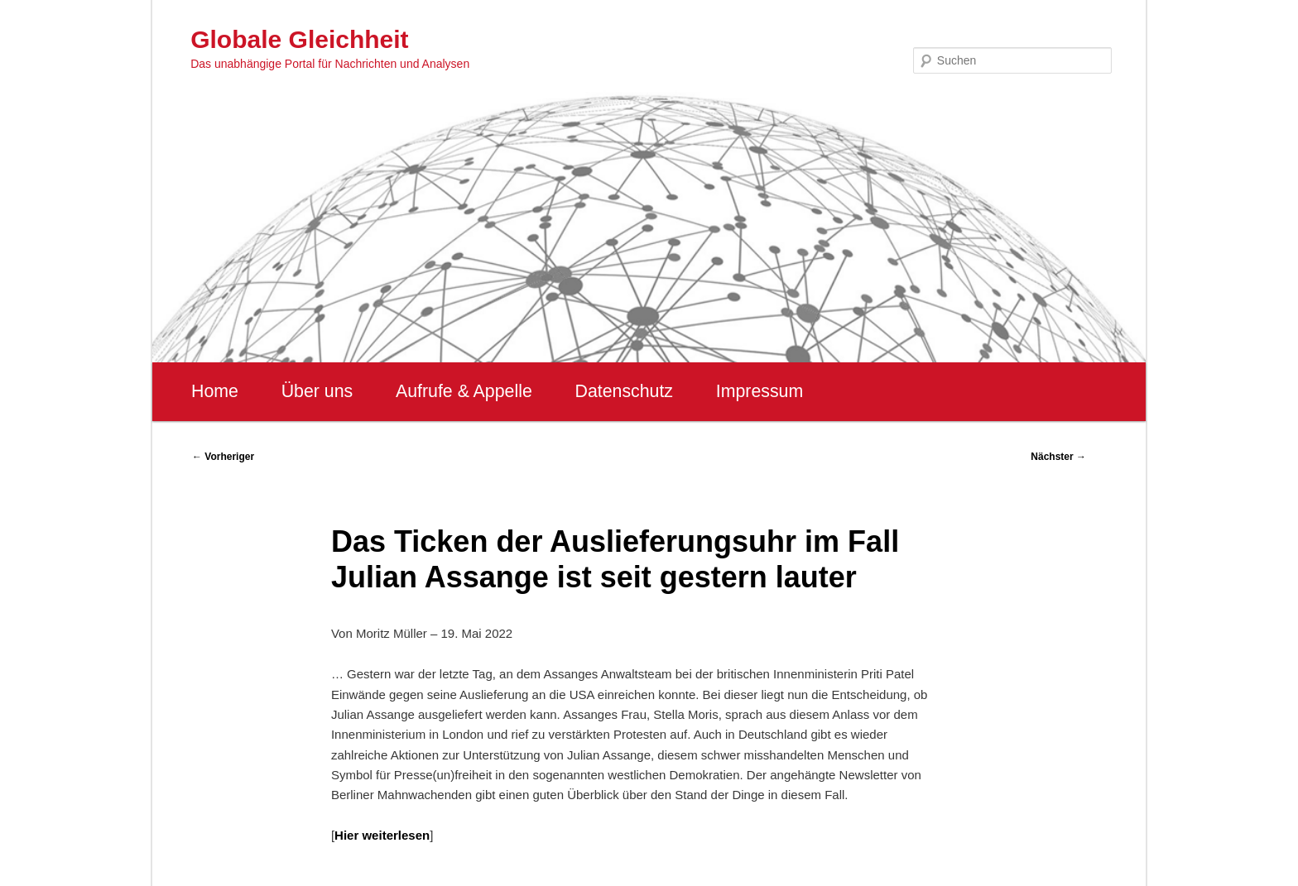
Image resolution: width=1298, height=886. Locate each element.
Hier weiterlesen (382, 835)
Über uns (317, 391)
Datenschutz (623, 391)
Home (214, 391)
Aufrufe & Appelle (464, 391)
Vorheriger (223, 456)
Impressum (759, 391)
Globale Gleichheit (299, 39)
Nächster (1058, 456)
